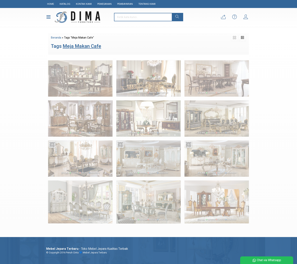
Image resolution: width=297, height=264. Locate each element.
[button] (177, 17)
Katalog (65, 4)
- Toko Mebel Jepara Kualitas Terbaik (87, 249)
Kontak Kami (84, 4)
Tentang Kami (147, 4)
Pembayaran (125, 4)
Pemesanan (104, 4)
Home (50, 4)
